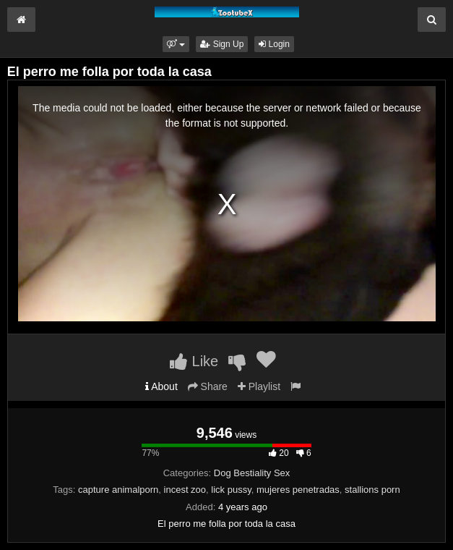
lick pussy (231, 489)
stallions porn (372, 489)
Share (208, 386)
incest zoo (185, 489)
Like (194, 361)
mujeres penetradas (298, 489)
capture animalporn (118, 489)
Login (274, 44)
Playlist (259, 386)
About (161, 386)
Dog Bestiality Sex (252, 473)
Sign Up (221, 44)
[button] (176, 44)
